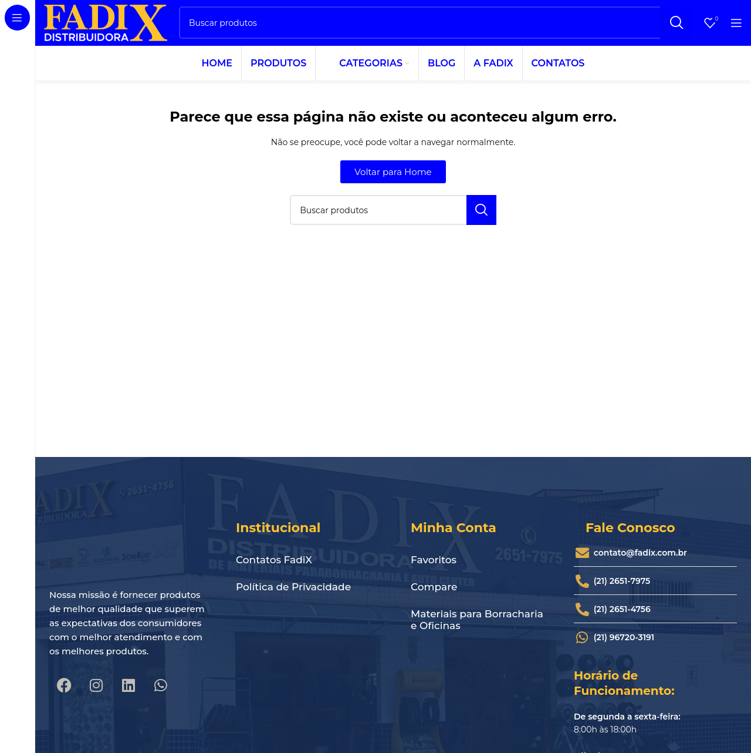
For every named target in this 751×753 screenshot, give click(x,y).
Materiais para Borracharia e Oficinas (477, 628)
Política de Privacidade (293, 595)
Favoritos (433, 568)
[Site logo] (105, 26)
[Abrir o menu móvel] (736, 26)
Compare (434, 595)
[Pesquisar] (435, 27)
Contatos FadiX (274, 568)
